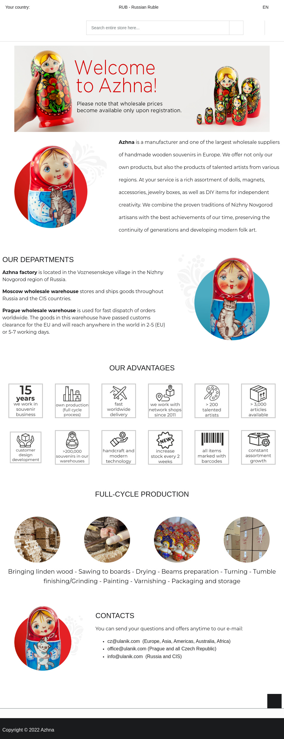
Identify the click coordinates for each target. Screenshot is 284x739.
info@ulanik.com (125, 653)
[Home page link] (55, 26)
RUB (142, 7)
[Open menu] (9, 26)
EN (269, 7)
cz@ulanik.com (123, 638)
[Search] (236, 26)
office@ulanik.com (126, 645)
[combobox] (171, 26)
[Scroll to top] (274, 698)
